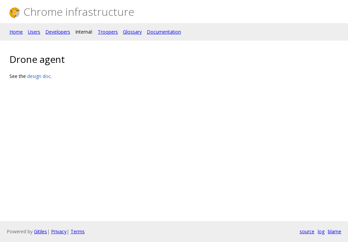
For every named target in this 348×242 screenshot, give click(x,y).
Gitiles (40, 231)
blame (334, 231)
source (307, 231)
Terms (78, 231)
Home (16, 32)
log (321, 231)
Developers (57, 32)
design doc (39, 76)
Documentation (164, 32)
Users (34, 32)
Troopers (108, 32)
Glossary (132, 32)
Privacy (59, 231)
